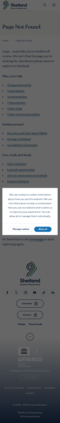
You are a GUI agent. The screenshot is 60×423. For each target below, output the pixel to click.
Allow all (42, 229)
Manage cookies (21, 229)
